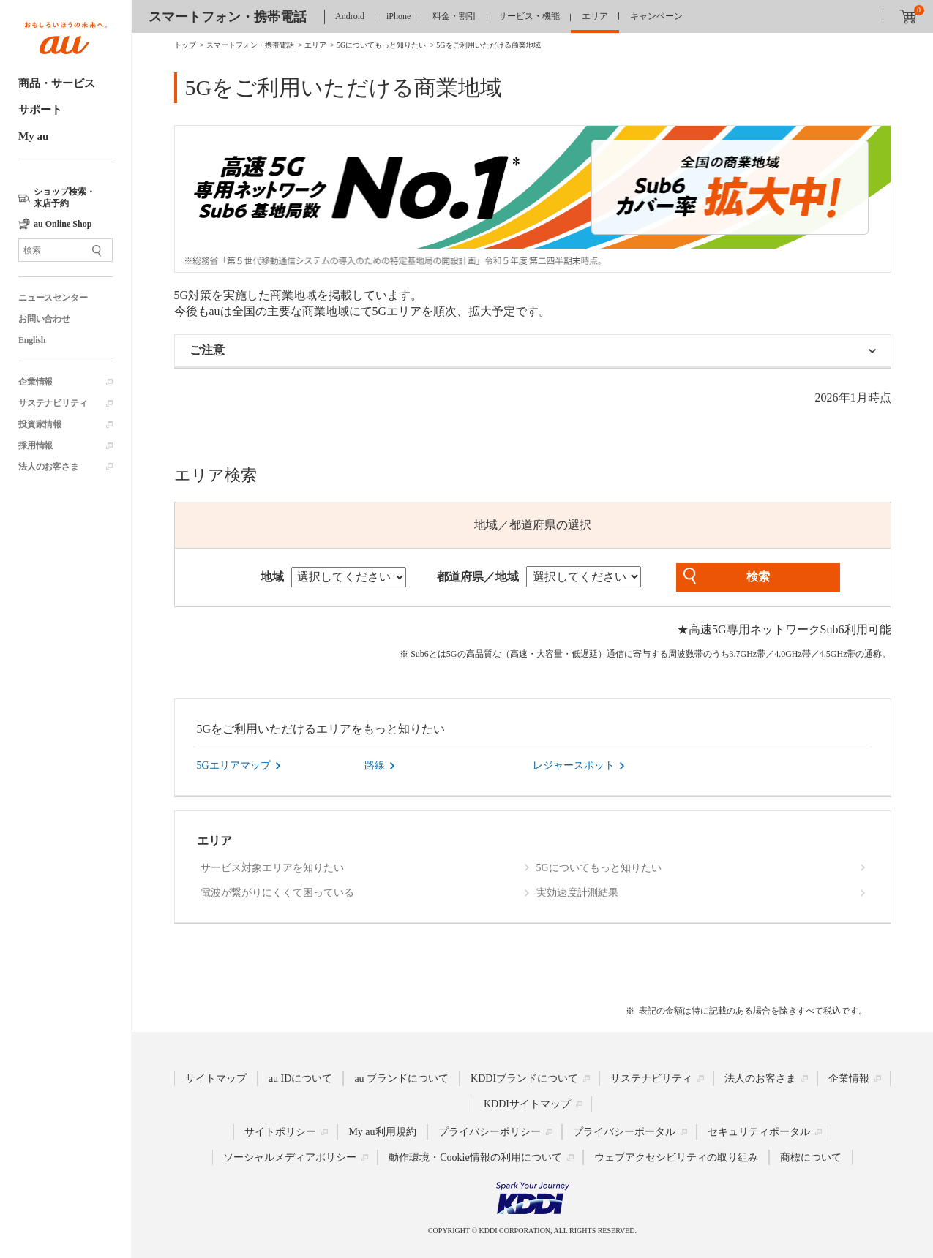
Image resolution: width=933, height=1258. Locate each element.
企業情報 (35, 382)
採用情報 (35, 445)
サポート (40, 110)
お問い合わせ (44, 319)
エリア (595, 16)
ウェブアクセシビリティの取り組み (676, 1157)
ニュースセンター (52, 298)
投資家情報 (39, 424)
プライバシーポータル (624, 1131)
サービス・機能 (529, 16)
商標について (811, 1157)
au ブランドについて (401, 1078)
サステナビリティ (52, 403)
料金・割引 (454, 16)
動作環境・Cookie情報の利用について (475, 1157)
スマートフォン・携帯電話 (228, 17)
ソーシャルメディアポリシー (289, 1157)
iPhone (398, 16)
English (31, 340)
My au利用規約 (382, 1131)
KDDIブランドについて (524, 1078)
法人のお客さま (48, 467)
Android (349, 16)
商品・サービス (56, 83)
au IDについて (301, 1078)
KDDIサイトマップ (527, 1104)
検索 (758, 576)
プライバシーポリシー (489, 1131)
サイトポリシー (280, 1131)
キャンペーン (656, 16)
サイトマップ (216, 1078)
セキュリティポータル (759, 1131)
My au (33, 136)
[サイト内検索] (65, 250)
